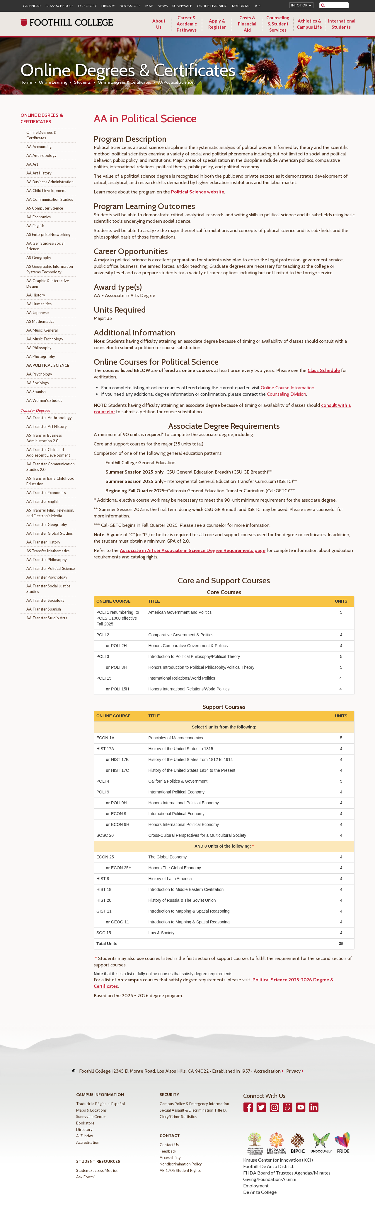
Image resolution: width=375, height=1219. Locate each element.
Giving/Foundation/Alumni (269, 1173)
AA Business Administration (50, 181)
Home (26, 82)
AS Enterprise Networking (48, 234)
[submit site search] (323, 5)
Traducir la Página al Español (100, 1097)
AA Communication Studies (49, 199)
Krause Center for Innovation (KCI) (278, 1154)
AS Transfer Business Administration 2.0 (44, 438)
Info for (299, 5)
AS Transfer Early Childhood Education (50, 481)
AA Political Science (47, 365)
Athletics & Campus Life (309, 24)
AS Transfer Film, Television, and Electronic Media (50, 513)
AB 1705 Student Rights (180, 1164)
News (163, 6)
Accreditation (267, 1068)
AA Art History (39, 173)
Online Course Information (287, 387)
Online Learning (212, 6)
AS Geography (38, 257)
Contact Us (169, 1138)
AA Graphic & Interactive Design (47, 283)
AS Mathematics (40, 321)
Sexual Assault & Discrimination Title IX (193, 1104)
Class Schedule (59, 6)
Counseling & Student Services (277, 23)
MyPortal (241, 6)
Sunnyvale (182, 6)
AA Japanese (37, 312)
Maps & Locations (91, 1104)
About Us (159, 24)
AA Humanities (39, 303)
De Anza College (260, 1186)
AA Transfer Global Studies (49, 533)
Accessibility (170, 1151)
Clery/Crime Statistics (178, 1110)
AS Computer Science (44, 208)
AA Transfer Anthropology (49, 417)
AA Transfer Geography (46, 524)
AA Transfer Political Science (50, 568)
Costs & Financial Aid (247, 23)
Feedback (168, 1145)
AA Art (32, 164)
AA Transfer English (42, 501)
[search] (338, 5)
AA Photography (40, 356)
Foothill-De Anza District (268, 1160)
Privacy (293, 1068)
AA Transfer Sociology (45, 600)
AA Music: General (42, 330)
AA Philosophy (39, 347)
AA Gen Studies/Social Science (45, 246)
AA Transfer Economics (46, 492)
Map (149, 6)
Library (108, 6)
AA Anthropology (41, 155)
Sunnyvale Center (91, 1110)
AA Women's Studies (44, 400)
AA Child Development (46, 190)
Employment (256, 1179)
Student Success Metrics (96, 1164)
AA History (35, 295)
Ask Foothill (86, 1171)
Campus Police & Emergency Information (194, 1097)
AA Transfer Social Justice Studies (48, 589)
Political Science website (197, 192)
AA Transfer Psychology (46, 577)
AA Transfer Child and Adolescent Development (48, 452)
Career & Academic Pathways (187, 23)
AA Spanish (36, 391)
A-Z (257, 6)
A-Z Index (84, 1130)
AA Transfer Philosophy (46, 559)
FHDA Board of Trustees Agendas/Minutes (286, 1167)
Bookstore (130, 6)
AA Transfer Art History (46, 426)
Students (82, 82)
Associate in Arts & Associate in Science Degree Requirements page (192, 550)
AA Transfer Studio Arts (46, 617)
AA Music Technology (44, 339)
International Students (341, 24)
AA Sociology (37, 382)
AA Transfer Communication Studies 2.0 (50, 467)
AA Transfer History (43, 542)
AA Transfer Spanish (43, 609)
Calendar (32, 6)
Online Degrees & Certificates (124, 82)
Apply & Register (217, 24)
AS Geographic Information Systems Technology (49, 269)
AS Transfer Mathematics (47, 550)
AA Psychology (39, 374)
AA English (35, 225)
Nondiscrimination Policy (181, 1158)
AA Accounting (39, 146)
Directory (87, 6)
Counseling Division (286, 394)
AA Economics (38, 217)
